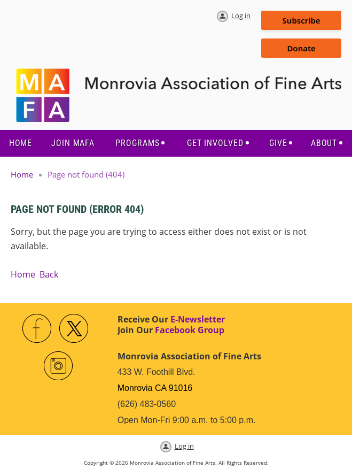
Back (49, 274)
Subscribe (301, 20)
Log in (241, 15)
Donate (301, 48)
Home (22, 174)
